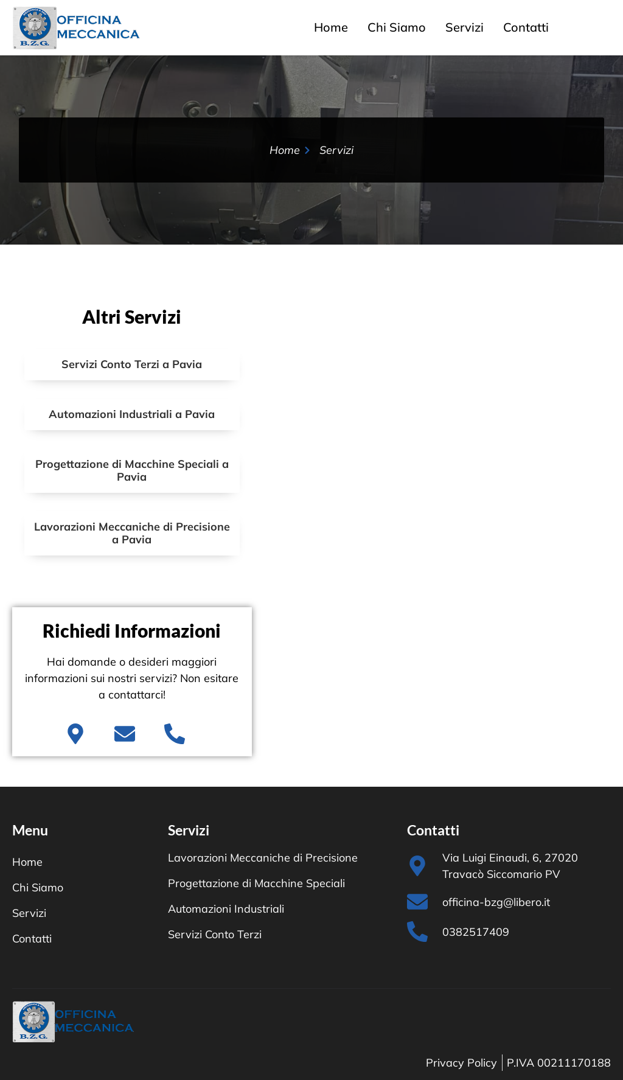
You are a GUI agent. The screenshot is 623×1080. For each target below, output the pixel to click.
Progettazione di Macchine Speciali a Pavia (132, 470)
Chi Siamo (396, 27)
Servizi (464, 27)
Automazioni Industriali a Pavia (132, 414)
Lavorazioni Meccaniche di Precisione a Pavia (132, 533)
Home (331, 27)
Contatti (526, 27)
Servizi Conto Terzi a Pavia (131, 364)
